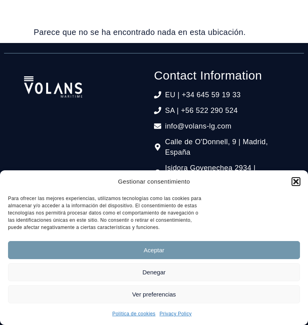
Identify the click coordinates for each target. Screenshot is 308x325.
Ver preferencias (154, 294)
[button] (296, 182)
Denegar (154, 272)
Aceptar (154, 250)
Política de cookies (134, 314)
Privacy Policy (176, 314)
